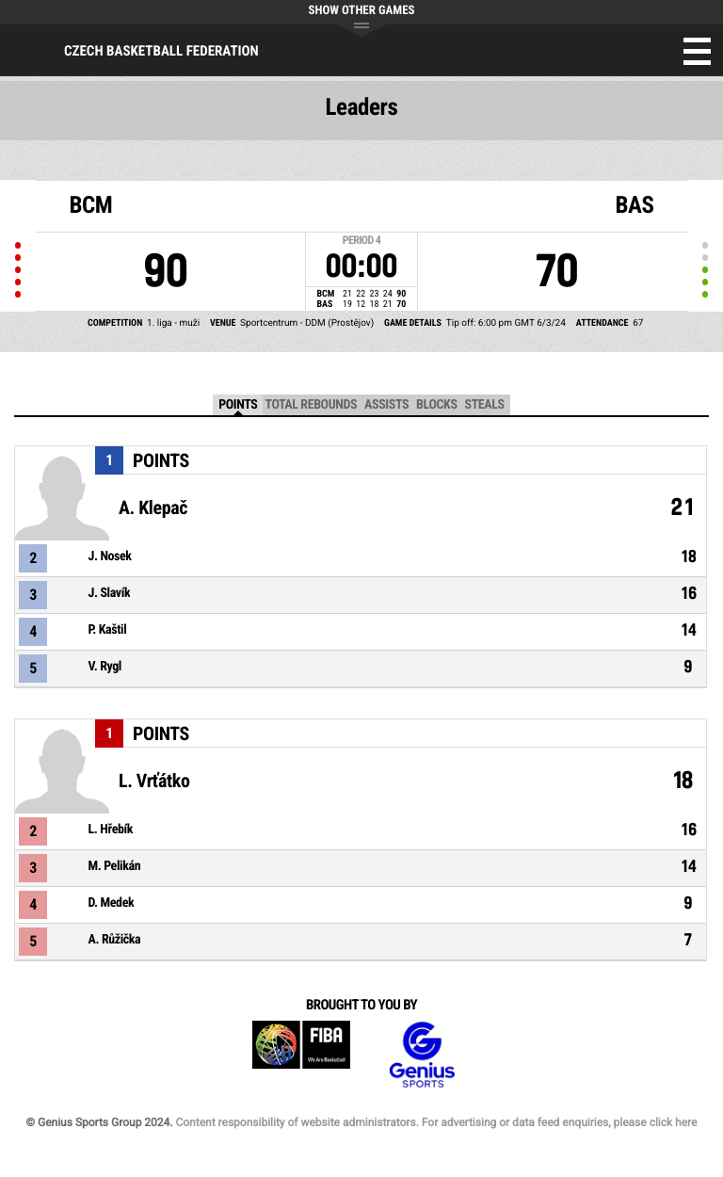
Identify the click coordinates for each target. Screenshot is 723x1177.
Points (237, 404)
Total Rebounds (311, 404)
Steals (485, 404)
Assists (386, 404)
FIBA (301, 1055)
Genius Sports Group (422, 1055)
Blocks (436, 404)
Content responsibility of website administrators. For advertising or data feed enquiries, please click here (436, 1122)
